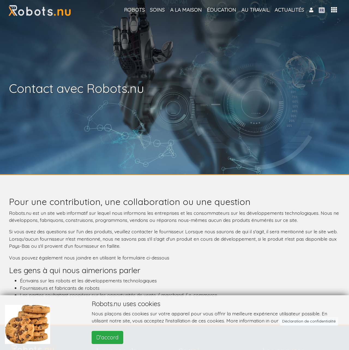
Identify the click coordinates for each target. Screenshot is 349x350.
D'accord (107, 337)
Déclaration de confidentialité (309, 321)
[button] (334, 10)
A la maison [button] (186, 10)
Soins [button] (157, 10)
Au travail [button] (255, 10)
